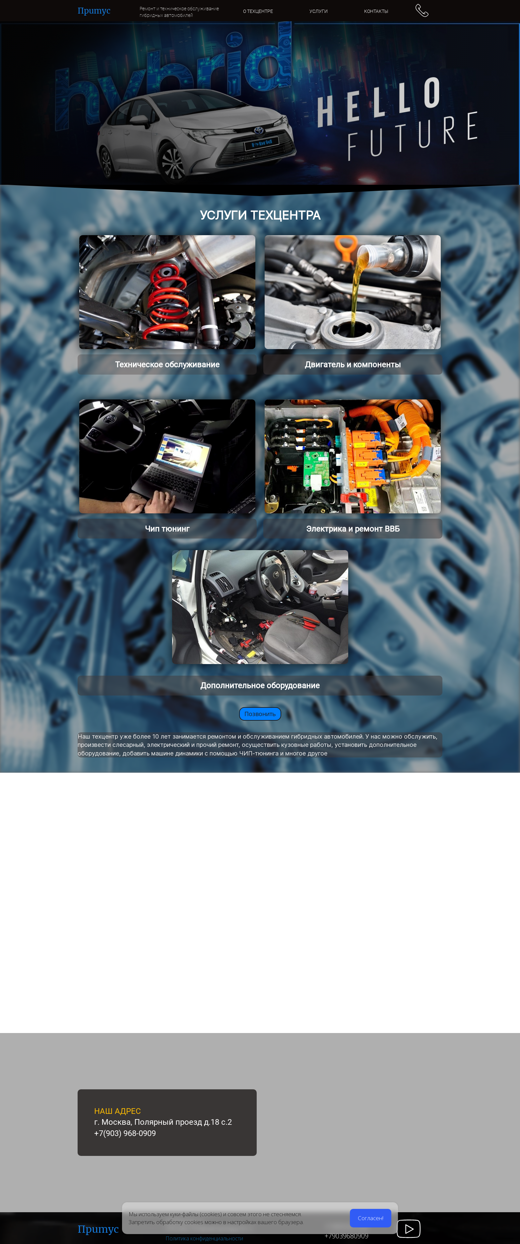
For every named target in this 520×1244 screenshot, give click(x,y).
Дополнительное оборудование (260, 685)
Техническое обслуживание (167, 364)
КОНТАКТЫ (376, 11)
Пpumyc (98, 1229)
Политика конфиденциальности (204, 1238)
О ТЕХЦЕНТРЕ (258, 11)
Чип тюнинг (167, 529)
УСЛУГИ (318, 11)
